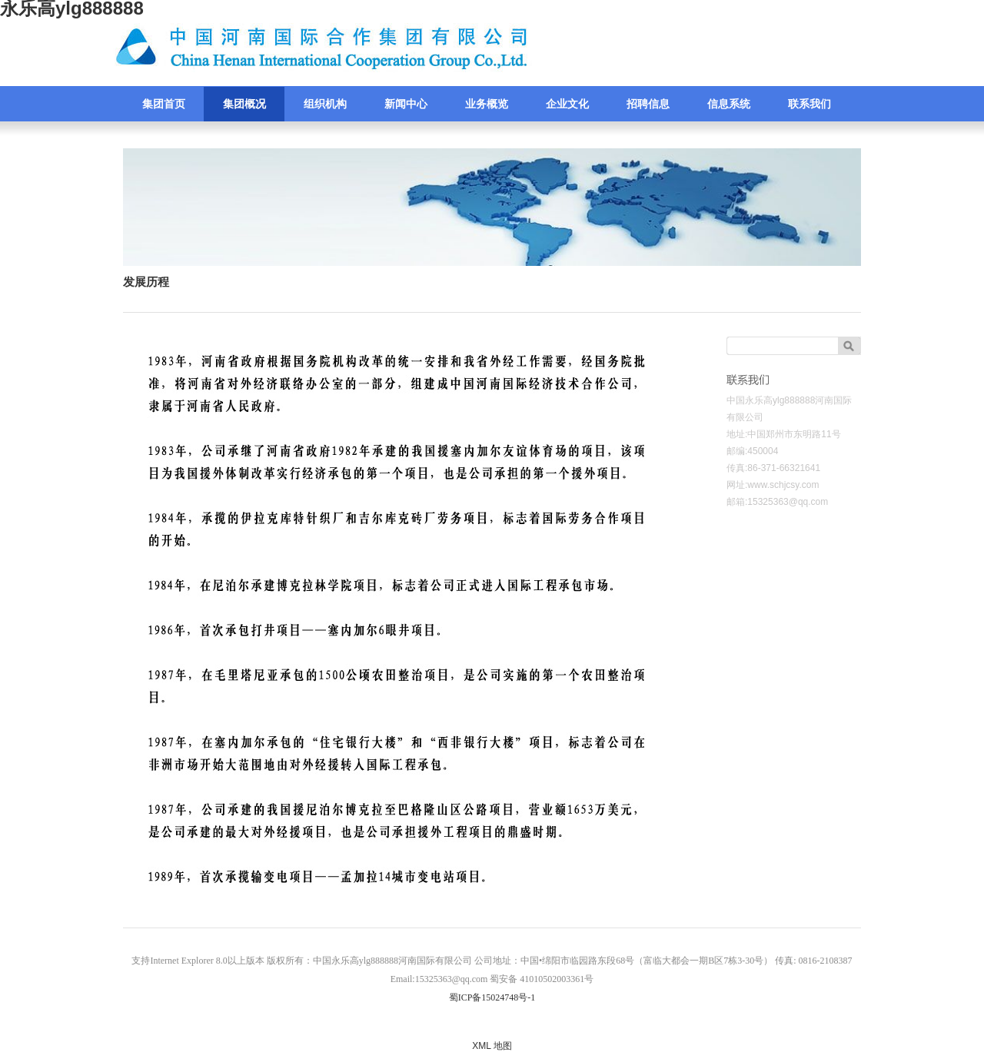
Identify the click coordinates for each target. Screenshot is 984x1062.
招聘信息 (648, 104)
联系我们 (809, 104)
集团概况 (244, 104)
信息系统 (728, 104)
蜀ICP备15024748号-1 (492, 997)
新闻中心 (405, 104)
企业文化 (567, 104)
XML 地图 (492, 1045)
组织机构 (325, 104)
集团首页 (163, 104)
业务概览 (486, 104)
